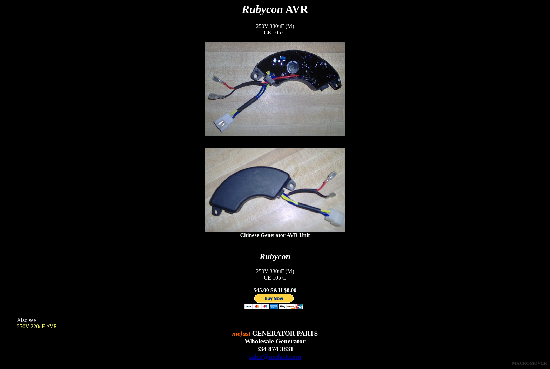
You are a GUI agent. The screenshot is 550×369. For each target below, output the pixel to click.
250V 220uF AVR (37, 326)
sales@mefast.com (275, 356)
